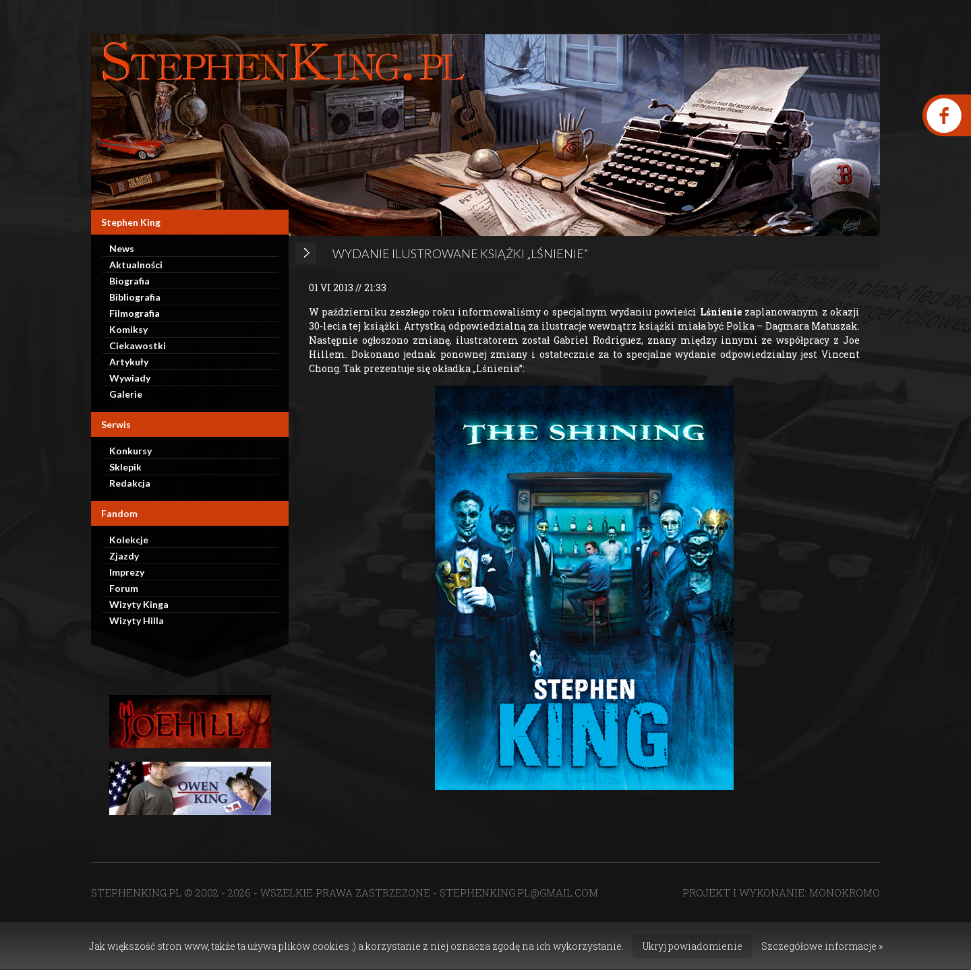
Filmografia (134, 313)
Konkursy (130, 450)
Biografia (129, 280)
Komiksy (128, 329)
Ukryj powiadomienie (692, 946)
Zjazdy (124, 556)
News (121, 248)
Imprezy (126, 572)
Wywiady (129, 378)
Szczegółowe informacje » (822, 946)
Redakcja (129, 483)
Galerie (125, 394)
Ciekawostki (137, 345)
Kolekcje (128, 539)
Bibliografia (134, 297)
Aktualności (136, 264)
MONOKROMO (844, 892)
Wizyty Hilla (136, 620)
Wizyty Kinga (139, 604)
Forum (123, 588)
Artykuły (128, 361)
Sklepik (125, 467)
